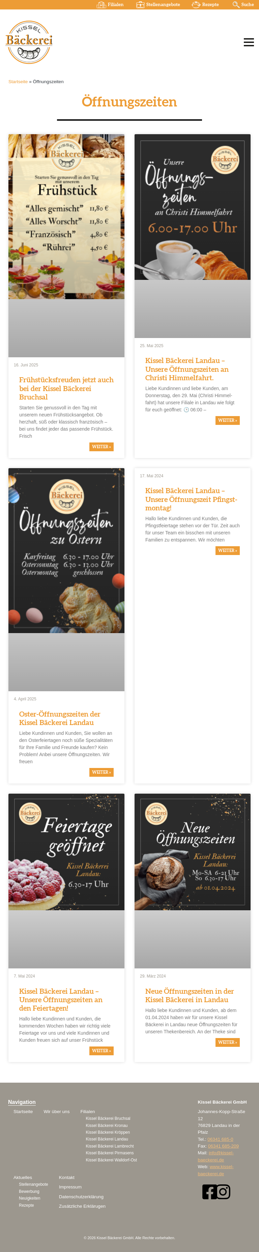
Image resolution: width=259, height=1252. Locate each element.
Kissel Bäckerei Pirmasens (110, 1153)
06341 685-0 (220, 1139)
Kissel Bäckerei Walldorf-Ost (111, 1160)
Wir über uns (56, 1111)
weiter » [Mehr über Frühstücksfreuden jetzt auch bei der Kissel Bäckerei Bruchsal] (101, 447)
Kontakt (67, 1177)
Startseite (18, 81)
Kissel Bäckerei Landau (107, 1139)
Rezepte (210, 4)
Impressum (70, 1186)
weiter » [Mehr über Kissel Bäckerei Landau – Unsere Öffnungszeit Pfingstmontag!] (227, 551)
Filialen (115, 4)
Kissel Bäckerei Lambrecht (110, 1146)
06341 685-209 (223, 1146)
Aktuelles (22, 1177)
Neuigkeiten (29, 1198)
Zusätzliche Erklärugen (82, 1206)
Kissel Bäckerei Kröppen (108, 1132)
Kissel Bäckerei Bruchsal (108, 1118)
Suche (247, 4)
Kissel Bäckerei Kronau (106, 1125)
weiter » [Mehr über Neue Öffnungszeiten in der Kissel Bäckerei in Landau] (227, 1042)
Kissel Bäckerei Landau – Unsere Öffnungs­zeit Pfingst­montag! (191, 500)
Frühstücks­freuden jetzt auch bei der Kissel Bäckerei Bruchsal (66, 389)
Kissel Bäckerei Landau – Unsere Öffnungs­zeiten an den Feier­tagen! (61, 1000)
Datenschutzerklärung (81, 1196)
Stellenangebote (162, 4)
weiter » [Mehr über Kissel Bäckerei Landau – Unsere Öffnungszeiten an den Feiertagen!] (101, 1051)
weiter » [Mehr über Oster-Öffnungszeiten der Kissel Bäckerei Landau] (101, 772)
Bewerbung (29, 1191)
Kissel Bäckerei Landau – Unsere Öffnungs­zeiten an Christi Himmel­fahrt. (187, 370)
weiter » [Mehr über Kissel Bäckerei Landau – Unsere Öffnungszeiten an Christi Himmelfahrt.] (227, 420)
